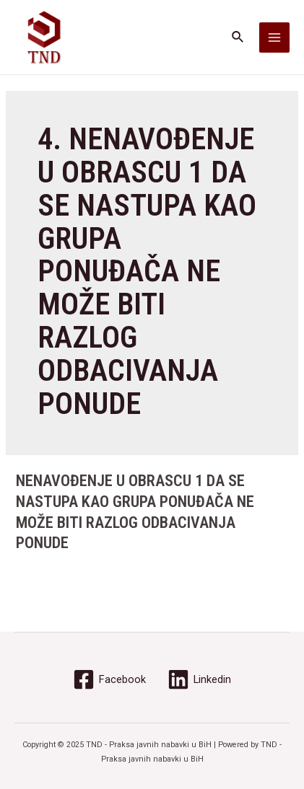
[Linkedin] (199, 679)
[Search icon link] (238, 37)
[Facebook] (109, 679)
